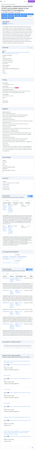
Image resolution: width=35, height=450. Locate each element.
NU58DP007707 (6, 288)
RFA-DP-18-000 (7, 373)
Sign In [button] (25, 1)
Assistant (17, 16)
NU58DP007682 (6, 300)
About (2, 448)
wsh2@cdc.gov (5, 186)
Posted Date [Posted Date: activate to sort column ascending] (17, 202)
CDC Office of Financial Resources (19, 277)
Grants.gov (4, 73)
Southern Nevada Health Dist (12, 310)
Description (4, 14)
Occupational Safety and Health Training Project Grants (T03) (17, 414)
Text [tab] (31, 47)
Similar (11, 17)
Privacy (14, 448)
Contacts (4, 16)
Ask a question (5, 254)
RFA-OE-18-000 (7, 401)
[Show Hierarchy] (18, 53)
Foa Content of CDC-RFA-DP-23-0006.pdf (5, 207)
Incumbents (4, 17)
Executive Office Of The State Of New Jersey (12, 303)
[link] (31, 272)
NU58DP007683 (6, 275)
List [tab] (28, 47)
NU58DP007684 (6, 309)
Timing (17, 14)
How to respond (6, 256)
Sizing (30, 14)
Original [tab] (4, 23)
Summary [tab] (10, 23)
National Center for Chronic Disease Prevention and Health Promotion (11, 208)
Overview (11, 14)
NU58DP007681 (6, 321)
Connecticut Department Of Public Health (12, 277)
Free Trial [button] (31, 1)
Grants (24, 16)
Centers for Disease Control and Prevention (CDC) (20, 362)
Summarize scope (13, 254)
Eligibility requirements (22, 254)
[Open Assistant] (32, 447)
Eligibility (24, 14)
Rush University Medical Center (12, 290)
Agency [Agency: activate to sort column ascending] (10, 202)
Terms (10, 448)
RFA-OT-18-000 (7, 387)
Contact (6, 448)
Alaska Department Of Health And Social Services (12, 324)
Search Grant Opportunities (8, 4)
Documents (11, 16)
